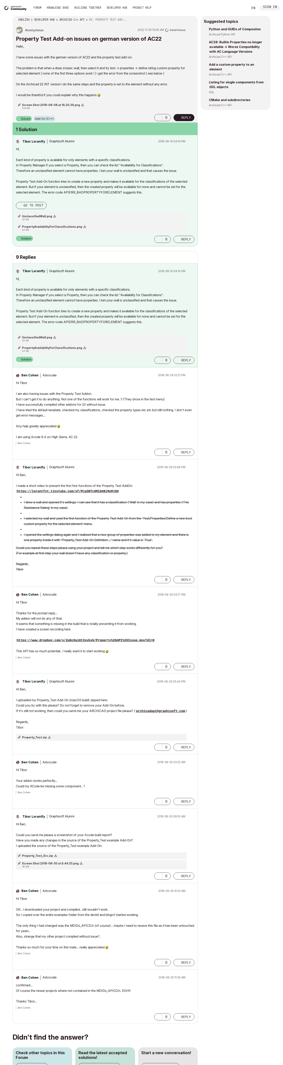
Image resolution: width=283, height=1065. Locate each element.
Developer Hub (117, 7)
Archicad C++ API (220, 56)
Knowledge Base (58, 7)
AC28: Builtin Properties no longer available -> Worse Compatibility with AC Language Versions (235, 46)
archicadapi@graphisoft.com (160, 711)
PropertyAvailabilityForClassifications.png (52, 226)
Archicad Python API (222, 34)
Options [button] (192, 20)
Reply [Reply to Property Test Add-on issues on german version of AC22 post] (186, 118)
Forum (37, 7)
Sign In (270, 7)
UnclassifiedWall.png (37, 216)
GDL (211, 92)
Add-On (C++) (44, 118)
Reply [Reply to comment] (186, 239)
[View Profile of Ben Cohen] (30, 375)
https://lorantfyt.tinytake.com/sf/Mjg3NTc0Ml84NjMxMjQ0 (68, 491)
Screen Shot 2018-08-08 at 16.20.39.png (51, 105)
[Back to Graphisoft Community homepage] (16, 7)
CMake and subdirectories (229, 100)
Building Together (87, 7)
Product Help (142, 7)
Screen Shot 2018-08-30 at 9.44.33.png (50, 863)
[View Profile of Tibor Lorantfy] (33, 141)
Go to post (33, 205)
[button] (158, 117)
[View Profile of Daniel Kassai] (177, 30)
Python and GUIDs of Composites (235, 29)
